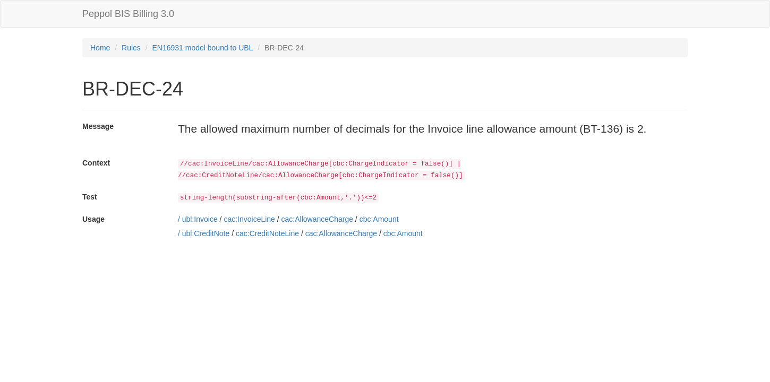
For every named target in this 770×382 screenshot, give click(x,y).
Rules (131, 48)
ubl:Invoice (200, 219)
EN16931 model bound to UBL (202, 48)
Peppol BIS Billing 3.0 (128, 13)
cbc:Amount (379, 219)
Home (100, 48)
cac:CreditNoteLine (267, 233)
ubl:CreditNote (206, 233)
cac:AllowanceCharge (317, 219)
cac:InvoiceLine (249, 219)
